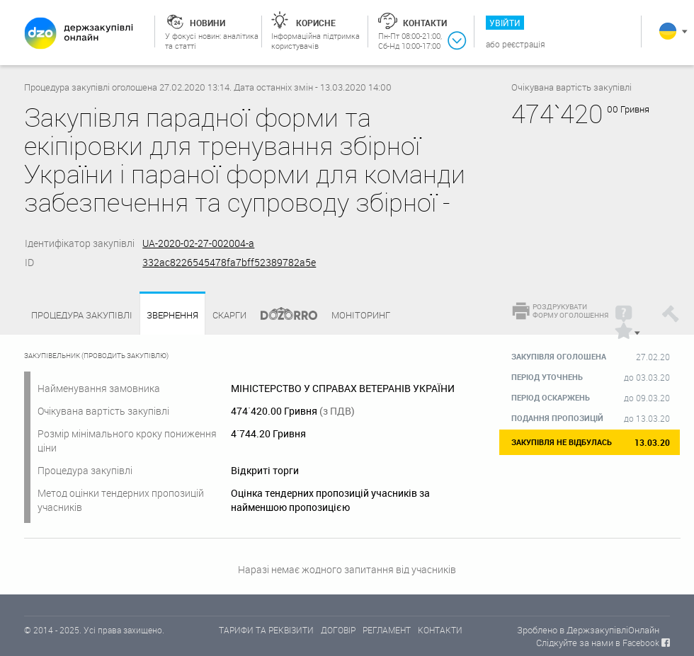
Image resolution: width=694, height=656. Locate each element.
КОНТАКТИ (440, 629)
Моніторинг (360, 315)
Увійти (504, 22)
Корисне (316, 23)
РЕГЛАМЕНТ (387, 629)
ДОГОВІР (338, 629)
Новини (207, 23)
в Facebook (637, 642)
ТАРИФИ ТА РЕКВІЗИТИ (266, 629)
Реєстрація (523, 44)
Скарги (229, 315)
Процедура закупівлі (81, 315)
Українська (668, 31)
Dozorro (283, 315)
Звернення (172, 315)
